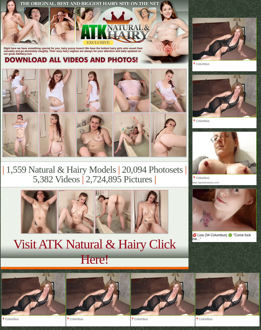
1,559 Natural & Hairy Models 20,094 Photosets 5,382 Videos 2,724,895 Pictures (94, 174)
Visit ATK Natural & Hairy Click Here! (94, 251)
